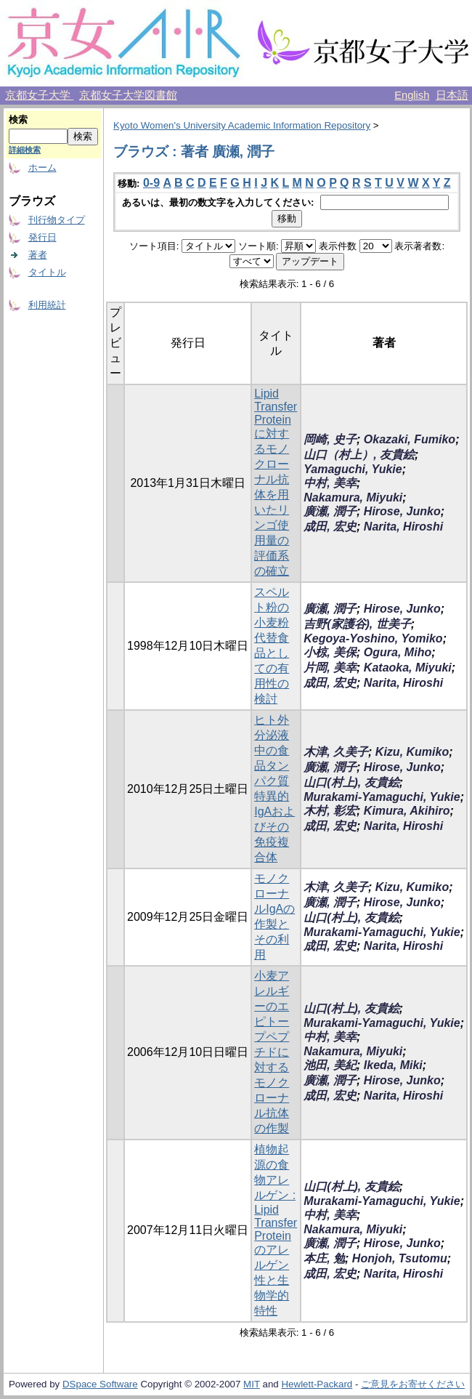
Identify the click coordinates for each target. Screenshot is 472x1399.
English (411, 95)
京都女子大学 (39, 95)
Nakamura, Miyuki (353, 497)
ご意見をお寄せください (413, 1384)
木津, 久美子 (336, 752)
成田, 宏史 (330, 526)
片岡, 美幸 (330, 667)
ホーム (42, 167)
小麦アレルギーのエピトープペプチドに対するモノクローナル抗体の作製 (271, 1051)
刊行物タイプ (56, 219)
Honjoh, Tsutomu (399, 1258)
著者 (37, 254)
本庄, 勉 (324, 1258)
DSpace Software (100, 1384)
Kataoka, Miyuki (408, 667)
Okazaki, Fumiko (409, 439)
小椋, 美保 (330, 652)
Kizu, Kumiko (412, 752)
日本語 (452, 95)
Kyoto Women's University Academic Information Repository (241, 125)
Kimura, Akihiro (407, 811)
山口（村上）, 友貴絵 (359, 454)
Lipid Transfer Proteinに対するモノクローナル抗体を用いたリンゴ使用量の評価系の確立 (275, 482)
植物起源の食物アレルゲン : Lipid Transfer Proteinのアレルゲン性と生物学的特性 (275, 1230)
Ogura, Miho (397, 652)
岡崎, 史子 (330, 439)
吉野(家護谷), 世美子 (357, 624)
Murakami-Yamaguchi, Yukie (382, 797)
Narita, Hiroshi (403, 526)
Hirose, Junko (402, 511)
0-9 (151, 183)
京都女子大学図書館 (128, 95)
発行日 (42, 237)
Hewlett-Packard (316, 1384)
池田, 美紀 (330, 1065)
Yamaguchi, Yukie (353, 469)
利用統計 (47, 304)
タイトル (47, 272)
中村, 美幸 (330, 483)
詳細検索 (25, 149)
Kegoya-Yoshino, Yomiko (373, 638)
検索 (18, 119)
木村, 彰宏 (330, 811)
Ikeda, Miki (393, 1065)
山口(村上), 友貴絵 (351, 782)
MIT (251, 1384)
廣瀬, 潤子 (330, 511)
